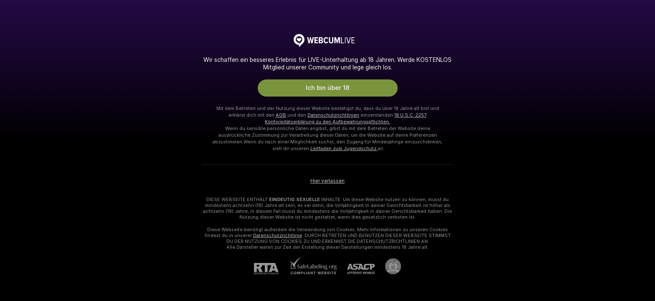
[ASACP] (356, 269)
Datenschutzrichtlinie (277, 235)
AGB (281, 115)
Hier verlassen (327, 181)
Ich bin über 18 (327, 88)
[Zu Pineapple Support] (388, 266)
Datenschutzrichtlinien (333, 115)
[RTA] (271, 268)
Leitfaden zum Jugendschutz (344, 148)
